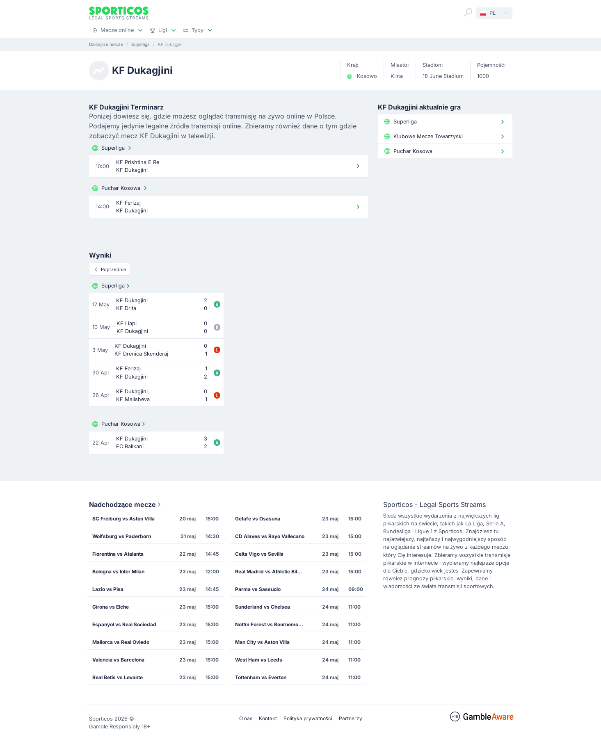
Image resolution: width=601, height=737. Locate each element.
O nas (245, 718)
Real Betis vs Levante (117, 677)
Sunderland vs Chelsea (262, 607)
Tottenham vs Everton (260, 677)
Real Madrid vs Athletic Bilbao (270, 571)
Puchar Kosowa (120, 188)
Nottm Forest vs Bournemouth (270, 624)
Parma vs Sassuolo (258, 589)
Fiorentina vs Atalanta (118, 554)
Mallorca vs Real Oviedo (120, 642)
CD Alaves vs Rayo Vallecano (269, 536)
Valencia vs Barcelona (118, 660)
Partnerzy (350, 718)
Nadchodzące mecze (126, 504)
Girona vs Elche (110, 607)
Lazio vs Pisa (107, 589)
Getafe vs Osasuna (257, 519)
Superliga (112, 148)
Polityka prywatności (307, 718)
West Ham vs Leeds (258, 660)
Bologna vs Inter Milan (118, 571)
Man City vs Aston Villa (262, 642)
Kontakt (268, 718)
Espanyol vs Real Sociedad (124, 624)
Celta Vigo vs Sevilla (259, 554)
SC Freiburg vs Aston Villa (123, 519)
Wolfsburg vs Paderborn (121, 536)
